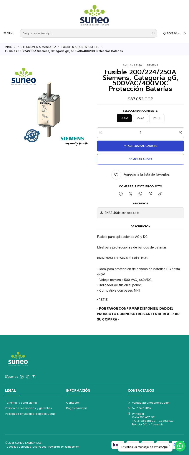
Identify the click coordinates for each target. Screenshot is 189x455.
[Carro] (184, 33)
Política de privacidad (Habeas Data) (30, 413)
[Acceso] (171, 33)
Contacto (72, 402)
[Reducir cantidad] (100, 133)
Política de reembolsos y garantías (28, 408)
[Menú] (8, 33)
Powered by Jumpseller (63, 446)
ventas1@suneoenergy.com (149, 402)
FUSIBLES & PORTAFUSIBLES (80, 47)
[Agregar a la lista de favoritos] (140, 175)
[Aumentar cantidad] (180, 133)
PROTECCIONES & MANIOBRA (36, 47)
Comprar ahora (140, 159)
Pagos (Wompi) (76, 408)
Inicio (8, 47)
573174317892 (140, 408)
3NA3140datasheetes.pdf (119, 213)
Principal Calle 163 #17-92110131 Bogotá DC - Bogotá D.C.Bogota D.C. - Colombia (151, 419)
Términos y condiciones (21, 402)
